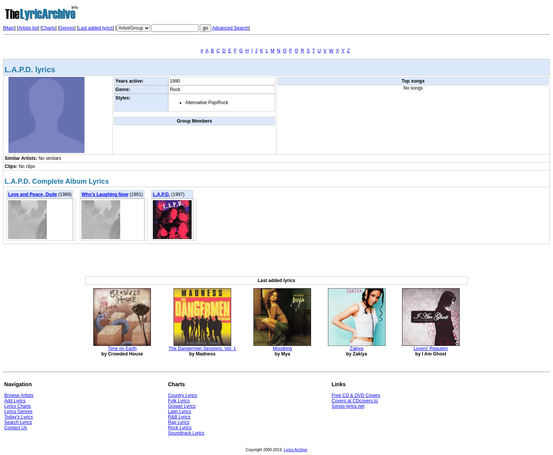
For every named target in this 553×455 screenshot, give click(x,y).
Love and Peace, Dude (32, 194)
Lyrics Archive (295, 450)
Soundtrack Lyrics (186, 433)
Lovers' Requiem (431, 348)
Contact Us (15, 427)
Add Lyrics (15, 401)
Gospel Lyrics (181, 406)
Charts (48, 28)
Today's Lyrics (18, 417)
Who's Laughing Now (104, 194)
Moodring (282, 348)
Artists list (28, 28)
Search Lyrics (18, 422)
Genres (66, 28)
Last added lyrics (95, 28)
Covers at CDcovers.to (354, 401)
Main (9, 28)
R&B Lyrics (179, 417)
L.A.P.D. (161, 194)
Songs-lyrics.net (347, 406)
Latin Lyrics (179, 411)
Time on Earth (122, 348)
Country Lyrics (182, 395)
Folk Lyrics (179, 401)
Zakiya (356, 348)
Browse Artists (18, 395)
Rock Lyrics (180, 427)
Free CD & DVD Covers (355, 395)
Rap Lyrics (178, 422)
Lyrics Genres (18, 411)
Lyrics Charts (17, 406)
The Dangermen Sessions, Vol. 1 (202, 348)
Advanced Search (230, 28)
